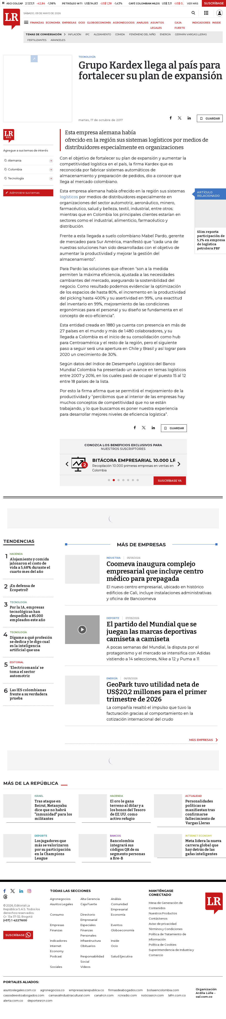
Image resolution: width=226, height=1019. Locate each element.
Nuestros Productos (163, 913)
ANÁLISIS (143, 22)
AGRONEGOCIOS (124, 22)
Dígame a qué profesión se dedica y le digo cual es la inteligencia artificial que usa (31, 644)
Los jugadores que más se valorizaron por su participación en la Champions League (53, 849)
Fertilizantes (36, 40)
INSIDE (216, 22)
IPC (87, 34)
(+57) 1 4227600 (15, 920)
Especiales (87, 925)
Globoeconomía (122, 930)
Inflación (74, 34)
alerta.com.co (13, 1000)
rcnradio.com (127, 995)
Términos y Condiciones (165, 929)
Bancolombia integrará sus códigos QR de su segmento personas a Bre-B (127, 849)
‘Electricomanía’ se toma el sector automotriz (27, 672)
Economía (118, 914)
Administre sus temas (22, 192)
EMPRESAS (69, 22)
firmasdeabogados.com (125, 990)
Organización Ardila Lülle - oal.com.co (206, 992)
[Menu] (26, 22)
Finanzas (56, 930)
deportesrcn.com (39, 1000)
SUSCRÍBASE (214, 3)
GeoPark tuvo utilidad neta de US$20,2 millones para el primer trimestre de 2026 (157, 692)
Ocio (114, 946)
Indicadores (58, 940)
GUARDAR (210, 118)
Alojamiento (102, 34)
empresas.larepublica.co (86, 990)
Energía (165, 34)
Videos (85, 967)
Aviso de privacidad (162, 923)
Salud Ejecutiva (121, 956)
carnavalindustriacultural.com (69, 995)
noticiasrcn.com (152, 995)
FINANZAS (37, 22)
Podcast (56, 956)
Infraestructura (90, 940)
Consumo (57, 914)
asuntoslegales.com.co (19, 990)
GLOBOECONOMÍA (99, 22)
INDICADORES (201, 22)
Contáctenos (158, 918)
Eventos (116, 925)
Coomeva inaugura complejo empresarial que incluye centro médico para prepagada (155, 571)
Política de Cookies (162, 944)
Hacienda (16, 553)
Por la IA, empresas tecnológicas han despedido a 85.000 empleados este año (27, 613)
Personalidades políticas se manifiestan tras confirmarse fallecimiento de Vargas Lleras (200, 812)
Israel (39, 795)
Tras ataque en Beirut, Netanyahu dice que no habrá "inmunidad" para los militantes (53, 810)
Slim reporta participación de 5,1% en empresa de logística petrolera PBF (211, 240)
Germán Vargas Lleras (191, 34)
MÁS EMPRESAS (201, 740)
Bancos (115, 835)
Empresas (57, 925)
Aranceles (58, 40)
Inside (115, 940)
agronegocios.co (52, 990)
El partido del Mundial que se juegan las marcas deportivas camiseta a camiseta (152, 631)
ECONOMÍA (53, 22)
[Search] (193, 13)
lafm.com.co (177, 995)
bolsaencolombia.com (163, 990)
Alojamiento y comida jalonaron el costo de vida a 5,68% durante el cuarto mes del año (30, 565)
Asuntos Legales (61, 904)
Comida (120, 34)
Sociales (56, 967)
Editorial (16, 662)
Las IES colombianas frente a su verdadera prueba (28, 694)
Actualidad (193, 795)
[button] (66, 464)
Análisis (116, 899)
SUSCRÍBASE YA (170, 480)
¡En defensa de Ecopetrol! (22, 588)
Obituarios (87, 946)
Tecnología (18, 602)
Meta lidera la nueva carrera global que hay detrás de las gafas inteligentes (203, 847)
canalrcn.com (104, 995)
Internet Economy (198, 835)
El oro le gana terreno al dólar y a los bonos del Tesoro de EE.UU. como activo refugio (128, 810)
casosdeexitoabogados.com (23, 995)
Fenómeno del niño (142, 34)
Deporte (41, 835)
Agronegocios (60, 899)
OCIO (81, 22)
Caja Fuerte (88, 904)
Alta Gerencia (90, 899)
